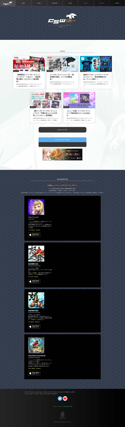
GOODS (117, 3)
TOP (8, 3)
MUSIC (70, 3)
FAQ (71, 406)
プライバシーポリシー (58, 406)
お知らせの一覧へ (62, 129)
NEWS (23, 3)
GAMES (39, 3)
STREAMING (54, 3)
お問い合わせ (66, 406)
